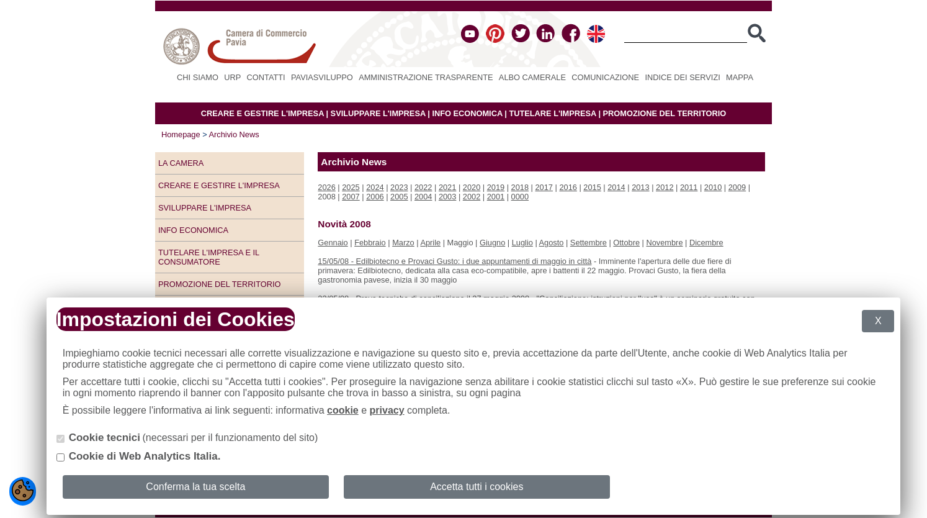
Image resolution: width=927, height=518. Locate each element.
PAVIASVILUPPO (322, 77)
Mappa (739, 77)
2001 (495, 196)
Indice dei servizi (682, 77)
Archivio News (234, 134)
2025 (350, 187)
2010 (713, 187)
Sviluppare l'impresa (204, 207)
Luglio (522, 242)
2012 (664, 187)
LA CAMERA (181, 163)
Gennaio (332, 242)
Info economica (193, 230)
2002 (471, 196)
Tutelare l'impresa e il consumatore (208, 257)
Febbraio (370, 242)
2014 (616, 187)
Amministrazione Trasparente (426, 77)
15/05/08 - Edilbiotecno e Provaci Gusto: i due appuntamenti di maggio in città (454, 261)
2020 (471, 187)
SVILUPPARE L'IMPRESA (378, 113)
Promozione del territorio (219, 284)
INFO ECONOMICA (467, 113)
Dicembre (706, 242)
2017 (544, 187)
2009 (737, 187)
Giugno (492, 242)
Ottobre (626, 242)
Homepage (180, 134)
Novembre (664, 242)
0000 (520, 196)
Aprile (430, 242)
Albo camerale (532, 77)
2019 (495, 187)
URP (232, 77)
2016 (567, 187)
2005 (399, 196)
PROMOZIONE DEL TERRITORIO (665, 113)
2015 (592, 187)
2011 (688, 187)
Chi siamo (197, 77)
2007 (350, 196)
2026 (326, 187)
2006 (374, 196)
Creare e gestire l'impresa (219, 185)
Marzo (403, 242)
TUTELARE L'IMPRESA (552, 113)
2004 (423, 196)
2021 (447, 187)
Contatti (266, 77)
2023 (399, 187)
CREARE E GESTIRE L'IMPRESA (262, 113)
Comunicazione (605, 77)
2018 (520, 187)
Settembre (588, 242)
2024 (374, 187)
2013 (640, 187)
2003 (447, 196)
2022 (423, 187)
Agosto (551, 242)
